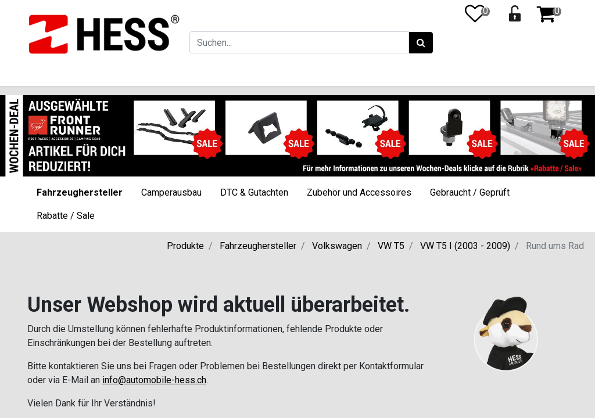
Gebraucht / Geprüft (470, 192)
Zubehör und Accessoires (359, 192)
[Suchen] (421, 43)
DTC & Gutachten (254, 192)
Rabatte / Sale (66, 215)
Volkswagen (337, 245)
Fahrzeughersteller (80, 192)
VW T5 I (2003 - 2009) (465, 245)
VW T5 (391, 245)
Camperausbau (171, 192)
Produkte (185, 245)
